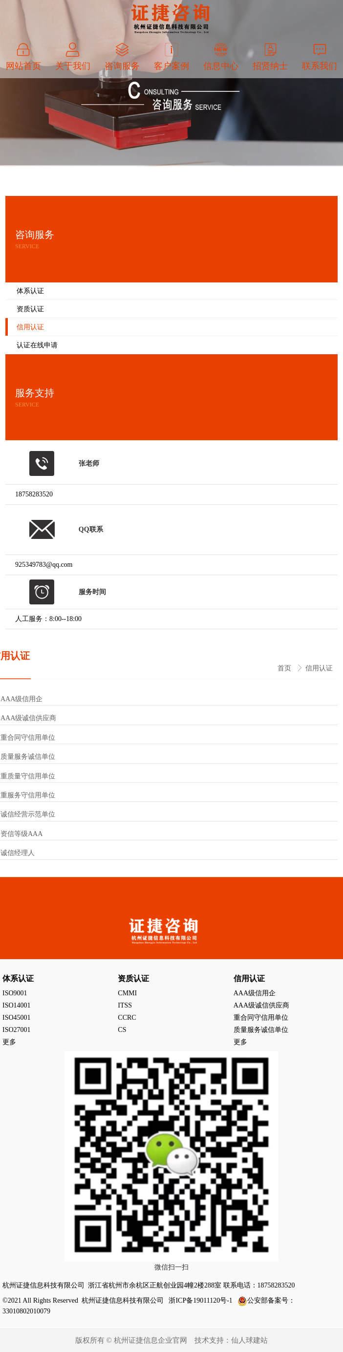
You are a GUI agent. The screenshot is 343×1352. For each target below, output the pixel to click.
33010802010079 (26, 1311)
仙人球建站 (249, 1340)
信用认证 (319, 668)
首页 (285, 668)
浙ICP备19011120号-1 (201, 1300)
